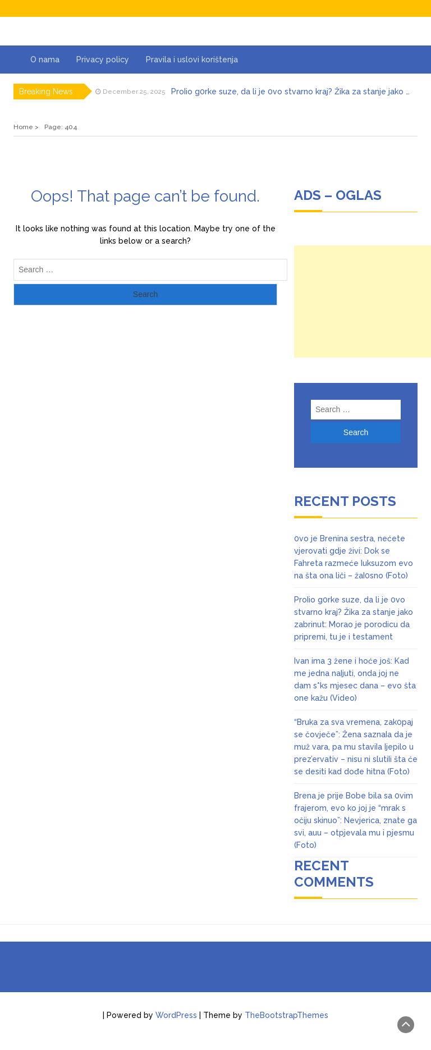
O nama (44, 59)
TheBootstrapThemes (286, 1015)
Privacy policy (102, 59)
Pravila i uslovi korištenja (192, 59)
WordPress (176, 1015)
